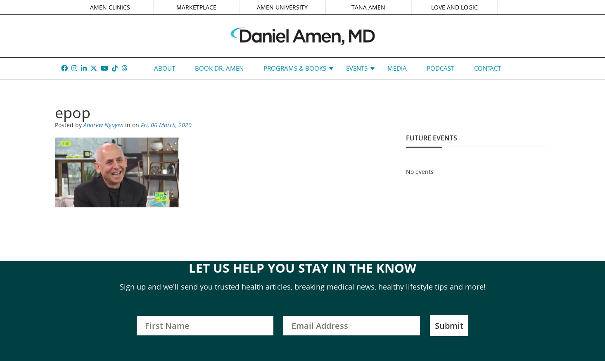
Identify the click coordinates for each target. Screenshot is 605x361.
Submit (449, 325)
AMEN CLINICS (110, 7)
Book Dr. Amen (219, 68)
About (164, 68)
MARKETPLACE (196, 7)
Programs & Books (294, 68)
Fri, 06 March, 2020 (166, 125)
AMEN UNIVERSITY (282, 7)
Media (397, 68)
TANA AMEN (368, 7)
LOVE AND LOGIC (454, 7)
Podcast (440, 68)
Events (357, 68)
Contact (487, 68)
